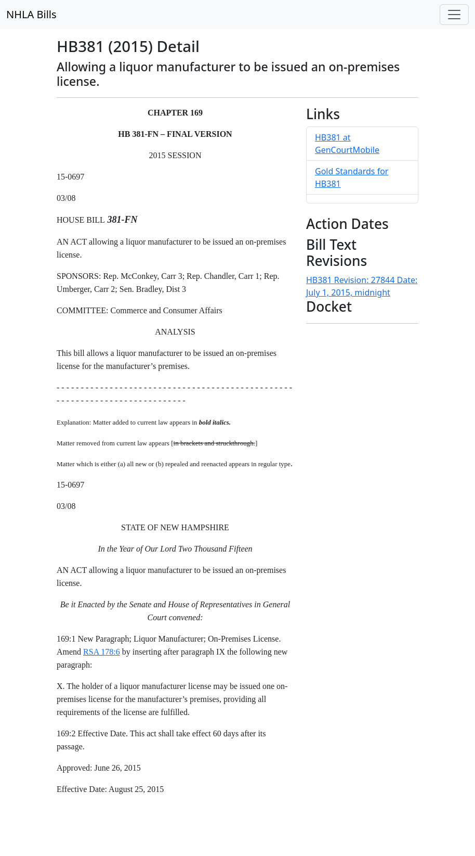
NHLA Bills (31, 14)
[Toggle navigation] (454, 14)
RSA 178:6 (101, 651)
